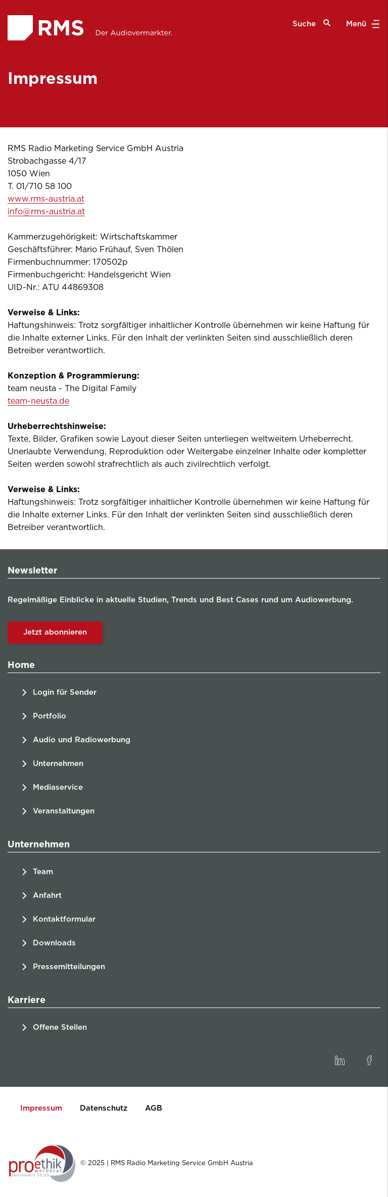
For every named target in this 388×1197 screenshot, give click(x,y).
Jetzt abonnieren (55, 632)
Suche (312, 23)
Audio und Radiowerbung (81, 740)
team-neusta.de (38, 401)
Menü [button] (361, 24)
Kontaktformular (64, 919)
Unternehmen (58, 764)
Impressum (41, 1108)
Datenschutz (103, 1108)
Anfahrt (47, 895)
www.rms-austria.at (46, 199)
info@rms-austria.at (46, 212)
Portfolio (49, 716)
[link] (339, 1060)
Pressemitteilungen (69, 967)
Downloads (54, 943)
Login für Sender (64, 692)
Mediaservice (58, 787)
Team (43, 872)
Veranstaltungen (63, 811)
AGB (153, 1108)
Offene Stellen (60, 1027)
